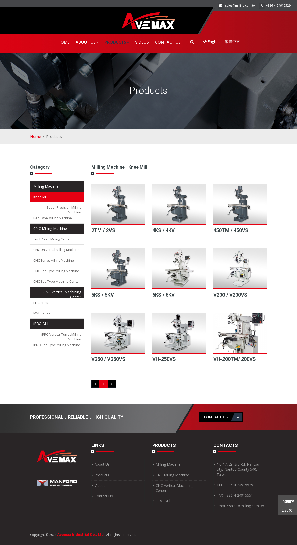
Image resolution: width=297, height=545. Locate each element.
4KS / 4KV (163, 230)
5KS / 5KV (102, 295)
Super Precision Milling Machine (64, 210)
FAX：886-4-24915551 (235, 495)
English (211, 41)
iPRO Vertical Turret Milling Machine (61, 337)
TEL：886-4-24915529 (235, 484)
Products (117, 42)
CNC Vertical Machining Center (62, 294)
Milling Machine (46, 186)
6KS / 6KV (163, 295)
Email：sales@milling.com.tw (240, 505)
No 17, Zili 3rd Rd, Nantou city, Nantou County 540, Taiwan (238, 469)
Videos (142, 42)
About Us (87, 42)
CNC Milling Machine (50, 228)
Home (63, 42)
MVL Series (41, 313)
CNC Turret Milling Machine (53, 260)
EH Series (40, 302)
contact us (223, 417)
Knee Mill (40, 197)
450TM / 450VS (230, 230)
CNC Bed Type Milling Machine (56, 271)
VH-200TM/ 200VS (234, 359)
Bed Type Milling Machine (52, 218)
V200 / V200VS (230, 295)
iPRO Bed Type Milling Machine (56, 345)
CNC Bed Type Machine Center (56, 281)
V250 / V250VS (108, 359)
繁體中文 (232, 41)
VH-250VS (164, 359)
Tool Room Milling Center (52, 239)
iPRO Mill (40, 323)
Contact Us (168, 42)
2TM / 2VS (103, 230)
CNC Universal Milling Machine (56, 249)
